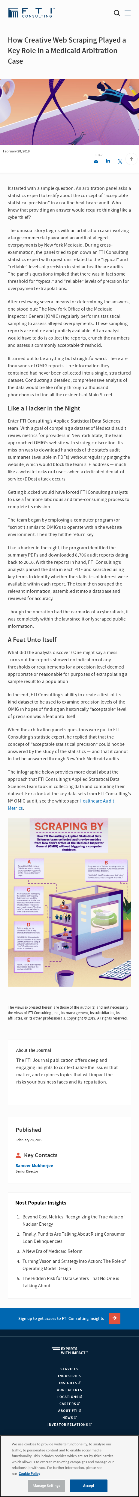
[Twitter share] (119, 162)
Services (69, 1369)
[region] (69, 1466)
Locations (69, 1397)
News (69, 1417)
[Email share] (95, 162)
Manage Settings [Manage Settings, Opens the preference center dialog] (46, 1485)
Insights (69, 1383)
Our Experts (69, 1390)
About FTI (69, 1410)
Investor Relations (69, 1424)
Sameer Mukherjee (34, 1166)
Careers (69, 1403)
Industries (69, 1376)
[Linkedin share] (107, 162)
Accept (89, 1485)
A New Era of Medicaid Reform (53, 1251)
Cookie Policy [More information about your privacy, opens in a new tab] (29, 1473)
